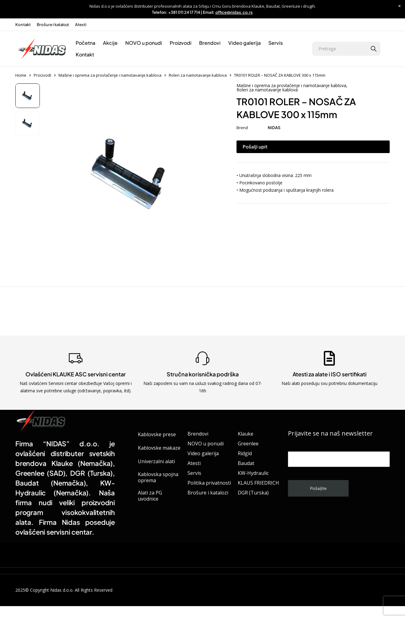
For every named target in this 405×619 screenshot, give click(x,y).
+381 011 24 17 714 (184, 12)
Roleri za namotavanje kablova (198, 75)
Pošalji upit (255, 146)
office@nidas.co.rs (234, 12)
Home (20, 75)
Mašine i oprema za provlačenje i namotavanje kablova (110, 75)
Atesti (80, 24)
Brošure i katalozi (53, 24)
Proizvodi (42, 75)
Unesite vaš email (339, 456)
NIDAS (274, 127)
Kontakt (23, 24)
